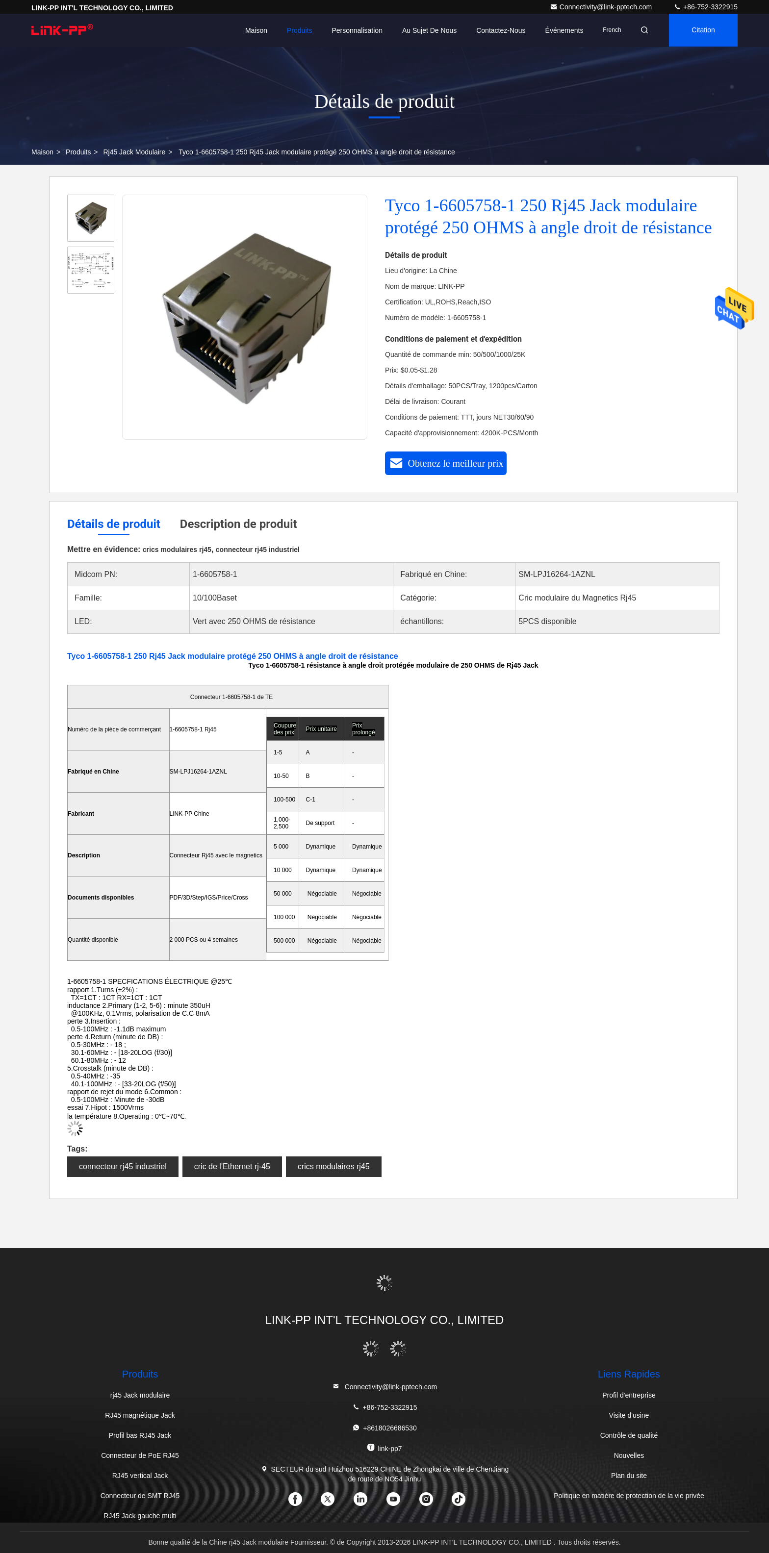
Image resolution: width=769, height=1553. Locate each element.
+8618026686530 (384, 1428)
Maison (253, 30)
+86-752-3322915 (705, 7)
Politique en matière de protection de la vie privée (629, 1496)
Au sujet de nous (426, 30)
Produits (296, 30)
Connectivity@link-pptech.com (602, 7)
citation (702, 30)
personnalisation (354, 30)
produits (78, 152)
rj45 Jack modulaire (134, 152)
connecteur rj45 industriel (123, 1166)
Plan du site (629, 1475)
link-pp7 (384, 1448)
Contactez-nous (497, 30)
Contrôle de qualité (629, 1435)
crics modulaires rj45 (334, 1166)
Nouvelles (629, 1455)
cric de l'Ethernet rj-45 (232, 1166)
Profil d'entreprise (629, 1395)
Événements (561, 30)
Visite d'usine (629, 1415)
